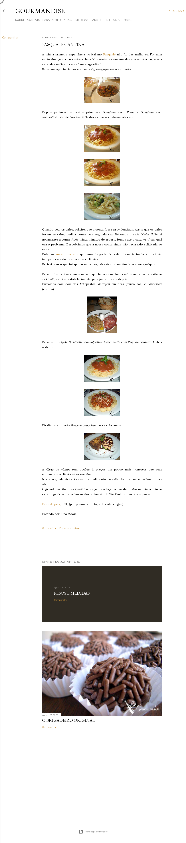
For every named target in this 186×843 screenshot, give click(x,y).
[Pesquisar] (176, 11)
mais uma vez (68, 254)
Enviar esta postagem (70, 528)
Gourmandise (40, 11)
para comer (51, 20)
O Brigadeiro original (68, 720)
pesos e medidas (75, 20)
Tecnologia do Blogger (93, 832)
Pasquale (109, 54)
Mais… (128, 20)
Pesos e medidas (72, 593)
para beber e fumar (106, 20)
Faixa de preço (52, 504)
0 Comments (65, 37)
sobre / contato (27, 20)
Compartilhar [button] (10, 37)
